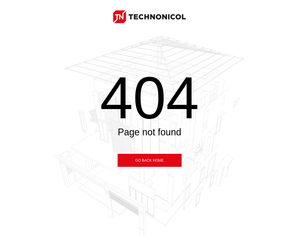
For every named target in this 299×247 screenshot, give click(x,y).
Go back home (149, 160)
